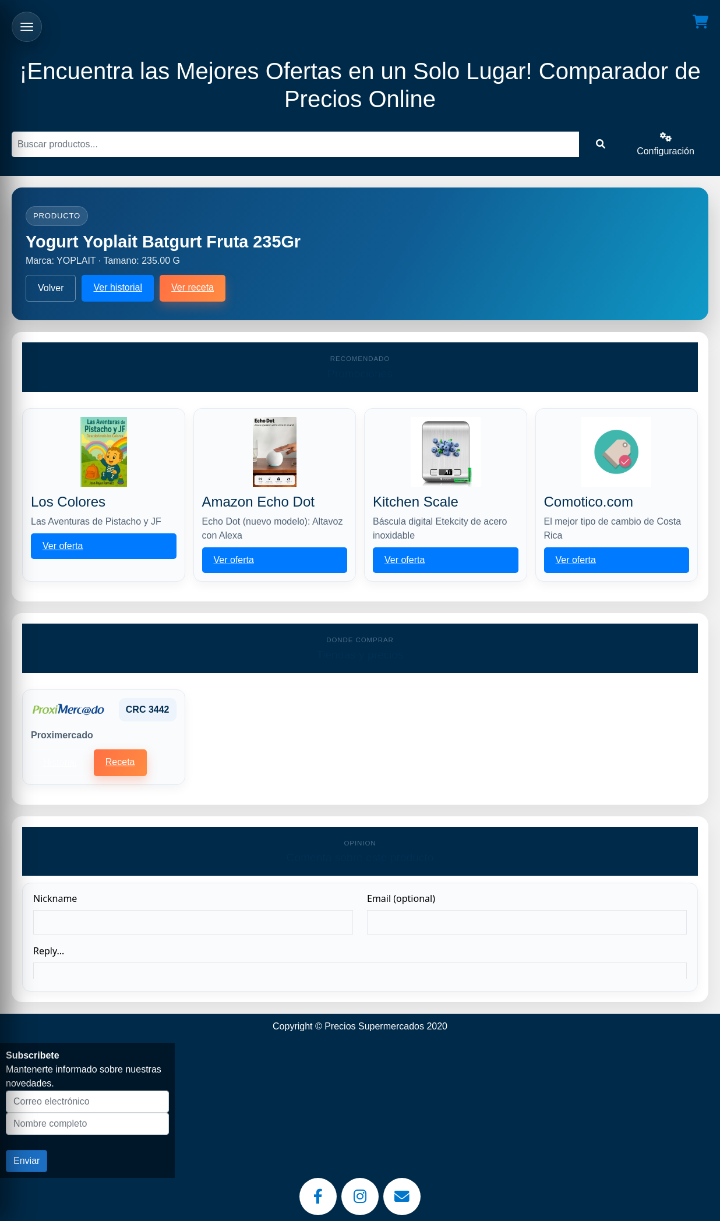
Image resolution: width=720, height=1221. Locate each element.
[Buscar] (295, 144)
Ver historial (117, 287)
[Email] (402, 1196)
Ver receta (192, 287)
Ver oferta (63, 546)
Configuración (665, 144)
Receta (120, 762)
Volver (50, 288)
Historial (60, 762)
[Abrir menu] (27, 27)
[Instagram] (360, 1196)
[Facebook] (318, 1196)
